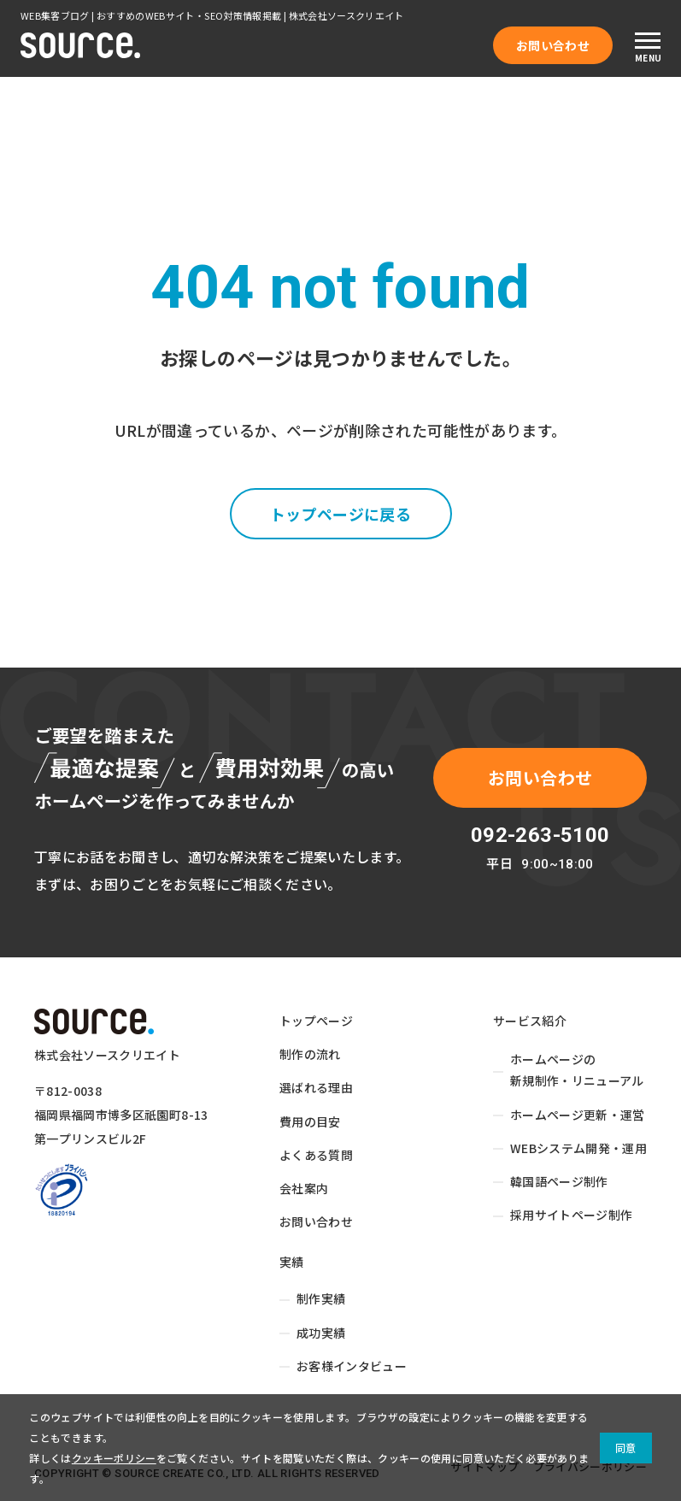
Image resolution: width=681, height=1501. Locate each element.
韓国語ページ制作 (559, 1181)
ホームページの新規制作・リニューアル (577, 1070)
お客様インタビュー (351, 1365)
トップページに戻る (340, 514)
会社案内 (303, 1188)
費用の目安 (310, 1121)
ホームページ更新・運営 (577, 1114)
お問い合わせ (553, 45)
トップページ (316, 1020)
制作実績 (320, 1298)
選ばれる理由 (316, 1087)
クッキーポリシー (114, 1458)
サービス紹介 (530, 1020)
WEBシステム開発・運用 (578, 1148)
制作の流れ (310, 1053)
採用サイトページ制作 (571, 1214)
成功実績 (320, 1332)
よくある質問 (316, 1154)
